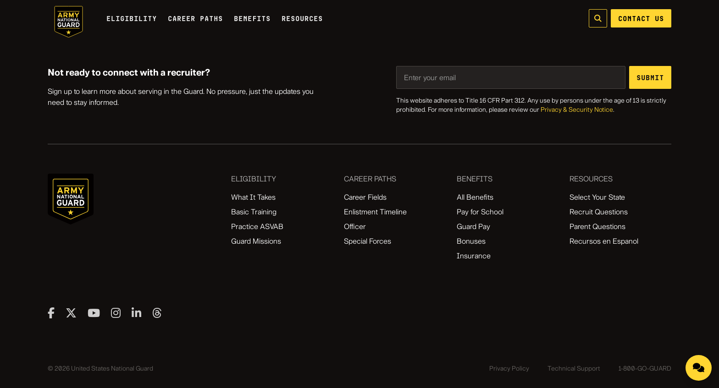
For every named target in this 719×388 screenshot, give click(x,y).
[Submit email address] (650, 77)
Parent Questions (597, 226)
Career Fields (365, 197)
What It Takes (253, 197)
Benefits (252, 18)
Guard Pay (473, 226)
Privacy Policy (509, 368)
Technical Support (574, 368)
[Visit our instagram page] (116, 313)
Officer (355, 226)
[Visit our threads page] (157, 313)
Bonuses (471, 241)
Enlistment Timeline (375, 212)
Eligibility (131, 18)
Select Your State (597, 197)
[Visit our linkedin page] (136, 313)
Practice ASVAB (257, 226)
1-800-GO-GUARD (645, 368)
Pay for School (480, 212)
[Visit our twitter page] (71, 313)
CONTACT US (641, 18)
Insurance (474, 255)
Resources (302, 18)
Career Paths (195, 18)
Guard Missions (256, 241)
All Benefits (475, 197)
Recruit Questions (599, 212)
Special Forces (367, 241)
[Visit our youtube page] (94, 313)
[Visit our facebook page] (51, 313)
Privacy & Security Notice (577, 110)
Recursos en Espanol (604, 241)
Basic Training (254, 212)
